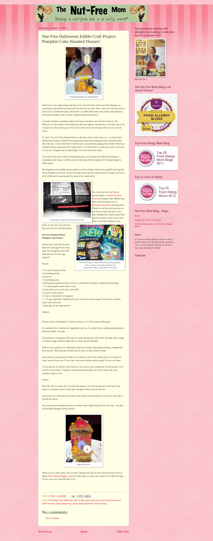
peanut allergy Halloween (83, 503)
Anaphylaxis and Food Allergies (148, 220)
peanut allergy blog (63, 503)
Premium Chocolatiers (101, 205)
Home (84, 531)
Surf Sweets (113, 192)
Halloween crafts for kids (74, 500)
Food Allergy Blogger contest (61, 476)
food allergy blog (56, 500)
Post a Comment (52, 518)
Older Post (123, 531)
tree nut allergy (101, 503)
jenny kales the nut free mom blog (99, 500)
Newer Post (45, 531)
